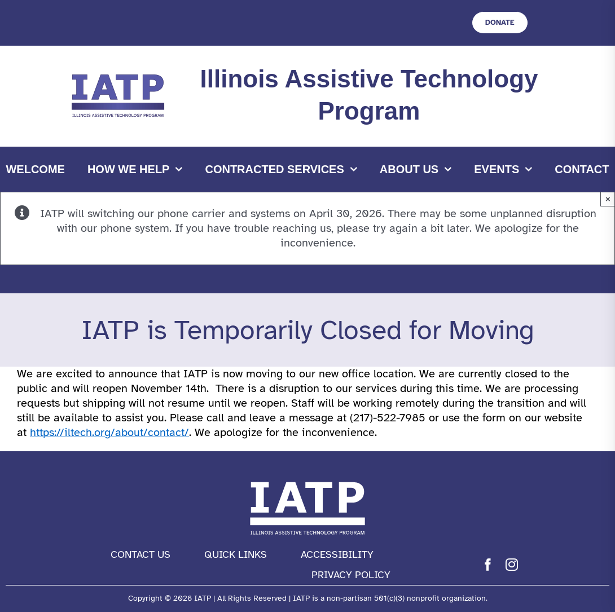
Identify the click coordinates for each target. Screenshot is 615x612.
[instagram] (512, 564)
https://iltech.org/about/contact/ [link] (109, 432)
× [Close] (607, 199)
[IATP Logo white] (307, 479)
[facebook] (488, 564)
